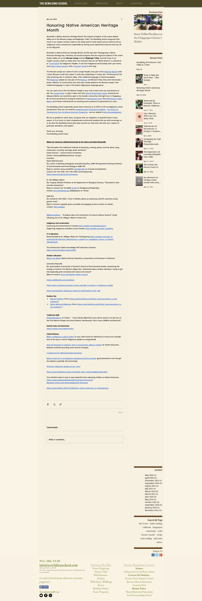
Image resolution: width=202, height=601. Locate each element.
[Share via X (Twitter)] (54, 404)
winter (159, 542)
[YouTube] (41, 595)
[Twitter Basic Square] (156, 555)
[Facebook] (46, 595)
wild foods (157, 538)
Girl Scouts (143, 524)
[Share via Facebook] (48, 404)
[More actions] (121, 19)
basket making (156, 524)
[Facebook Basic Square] (153, 555)
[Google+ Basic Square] (160, 555)
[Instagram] (50, 595)
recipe (159, 535)
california (147, 527)
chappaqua (157, 527)
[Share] (44, 587)
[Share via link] (60, 404)
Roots (101, 585)
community (151, 531)
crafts (159, 531)
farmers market (148, 535)
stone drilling (146, 538)
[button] (80, 3)
